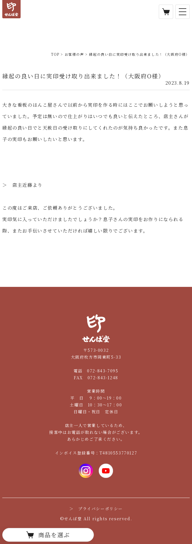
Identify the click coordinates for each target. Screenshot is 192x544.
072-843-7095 (102, 371)
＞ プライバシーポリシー (96, 508)
